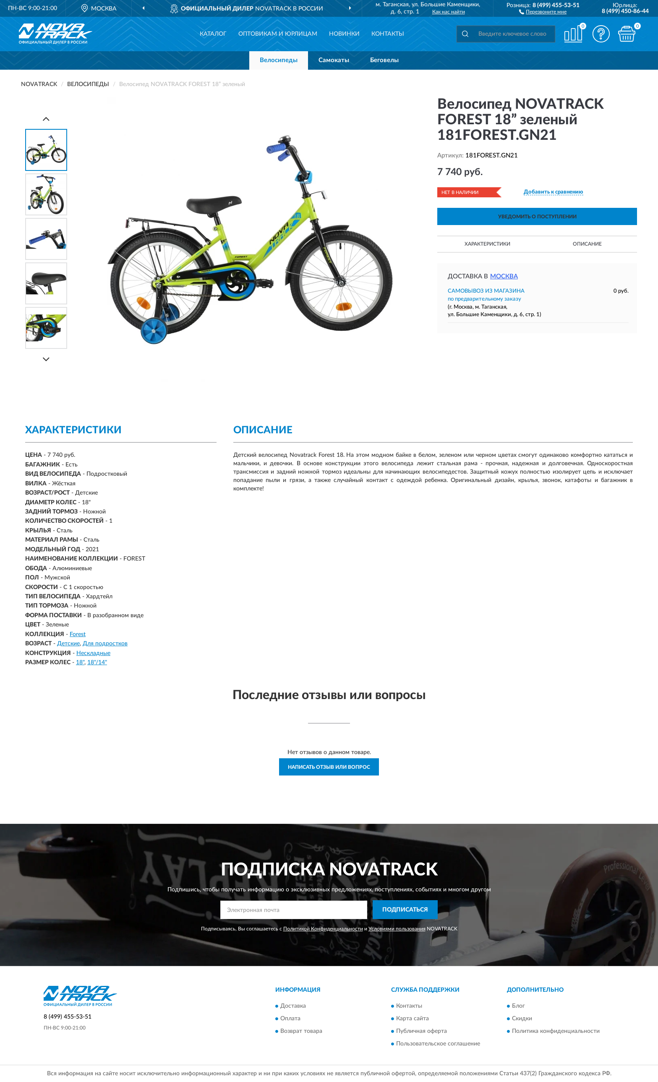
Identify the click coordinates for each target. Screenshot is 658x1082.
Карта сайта (412, 1019)
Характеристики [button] (487, 243)
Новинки (344, 34)
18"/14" (97, 662)
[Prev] (46, 119)
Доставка (293, 1006)
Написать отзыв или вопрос (329, 767)
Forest (78, 634)
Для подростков (105, 644)
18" (80, 662)
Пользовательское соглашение (438, 1044)
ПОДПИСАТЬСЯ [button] (405, 910)
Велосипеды (279, 60)
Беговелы (384, 60)
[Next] (46, 359)
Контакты (387, 34)
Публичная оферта (421, 1032)
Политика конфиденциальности (556, 1032)
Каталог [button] (213, 34)
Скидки (522, 1019)
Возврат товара (301, 1032)
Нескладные (93, 653)
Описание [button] (587, 243)
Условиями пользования (397, 928)
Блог (518, 1006)
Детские (68, 644)
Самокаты (334, 60)
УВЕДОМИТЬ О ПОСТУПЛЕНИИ (537, 216)
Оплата (290, 1019)
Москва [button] (504, 276)
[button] (543, 11)
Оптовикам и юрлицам (277, 34)
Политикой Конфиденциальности (323, 928)
